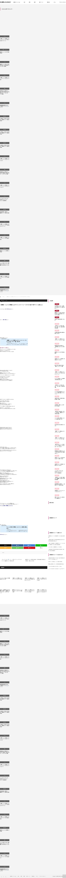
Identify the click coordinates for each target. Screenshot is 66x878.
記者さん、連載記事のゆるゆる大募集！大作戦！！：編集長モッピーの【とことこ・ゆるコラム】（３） (5, 591)
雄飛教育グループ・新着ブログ (56, 532)
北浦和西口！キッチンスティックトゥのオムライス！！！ (60, 491)
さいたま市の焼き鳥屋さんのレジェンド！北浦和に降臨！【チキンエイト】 (60, 392)
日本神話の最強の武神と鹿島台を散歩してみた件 (60, 333)
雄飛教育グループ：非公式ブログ (56, 554)
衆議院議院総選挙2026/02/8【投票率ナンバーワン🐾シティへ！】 (4, 106)
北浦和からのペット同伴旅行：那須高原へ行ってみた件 (60, 359)
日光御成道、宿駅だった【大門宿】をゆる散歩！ (59, 405)
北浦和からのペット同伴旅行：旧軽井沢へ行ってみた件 (60, 465)
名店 (24, 2)
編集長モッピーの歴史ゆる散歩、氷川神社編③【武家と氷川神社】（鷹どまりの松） (35, 560)
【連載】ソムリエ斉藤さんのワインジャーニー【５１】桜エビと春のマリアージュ (4, 39)
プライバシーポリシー (62, 2)
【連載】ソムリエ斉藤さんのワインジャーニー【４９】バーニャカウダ (4, 159)
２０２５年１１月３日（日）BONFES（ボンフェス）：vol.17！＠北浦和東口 (4, 199)
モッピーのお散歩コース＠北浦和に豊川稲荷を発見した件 (60, 379)
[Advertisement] (33, 19)
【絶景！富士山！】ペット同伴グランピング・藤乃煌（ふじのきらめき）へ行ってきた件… (60, 445)
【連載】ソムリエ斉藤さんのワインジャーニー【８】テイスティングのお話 (42, 579)
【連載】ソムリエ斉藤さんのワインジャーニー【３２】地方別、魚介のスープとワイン (29, 579)
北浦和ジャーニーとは (16, 2)
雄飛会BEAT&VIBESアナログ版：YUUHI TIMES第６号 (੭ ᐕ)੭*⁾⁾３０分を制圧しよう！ (56, 559)
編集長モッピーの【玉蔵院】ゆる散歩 (4, 831)
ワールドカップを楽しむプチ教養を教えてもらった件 (5, 579)
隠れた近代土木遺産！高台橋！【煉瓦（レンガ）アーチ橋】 (59, 366)
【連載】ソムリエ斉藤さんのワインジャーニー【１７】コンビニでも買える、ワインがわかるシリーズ (42, 591)
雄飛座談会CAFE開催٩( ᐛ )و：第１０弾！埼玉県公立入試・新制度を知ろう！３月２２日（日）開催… (4, 672)
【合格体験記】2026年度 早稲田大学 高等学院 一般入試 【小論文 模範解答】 (56, 550)
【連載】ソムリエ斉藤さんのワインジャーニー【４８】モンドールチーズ (4, 186)
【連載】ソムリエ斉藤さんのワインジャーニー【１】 (60, 432)
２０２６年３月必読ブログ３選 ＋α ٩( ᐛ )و (54, 566)
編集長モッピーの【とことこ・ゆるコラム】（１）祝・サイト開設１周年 (17, 591)
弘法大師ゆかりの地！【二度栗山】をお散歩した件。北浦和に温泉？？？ (60, 307)
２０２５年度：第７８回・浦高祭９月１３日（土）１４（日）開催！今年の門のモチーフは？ (4, 264)
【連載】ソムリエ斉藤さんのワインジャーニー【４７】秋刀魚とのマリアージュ (4, 225)
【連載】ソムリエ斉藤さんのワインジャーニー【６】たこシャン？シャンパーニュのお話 (29, 591)
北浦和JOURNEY (5, 2)
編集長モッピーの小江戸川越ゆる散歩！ (60, 353)
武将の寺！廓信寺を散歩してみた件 (60, 320)
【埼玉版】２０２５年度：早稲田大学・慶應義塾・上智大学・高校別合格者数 (60, 478)
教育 (34, 2)
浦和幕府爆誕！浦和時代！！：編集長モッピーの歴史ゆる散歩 (60, 484)
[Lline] (41, 545)
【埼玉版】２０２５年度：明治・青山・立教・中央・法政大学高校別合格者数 (60, 326)
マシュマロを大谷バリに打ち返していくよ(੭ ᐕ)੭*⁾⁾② (56, 568)
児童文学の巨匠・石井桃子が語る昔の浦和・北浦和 (60, 399)
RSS (5, 876)
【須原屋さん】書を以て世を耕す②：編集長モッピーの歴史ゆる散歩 (4, 133)
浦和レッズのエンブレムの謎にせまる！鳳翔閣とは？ (60, 498)
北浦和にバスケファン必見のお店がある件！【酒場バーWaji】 (60, 458)
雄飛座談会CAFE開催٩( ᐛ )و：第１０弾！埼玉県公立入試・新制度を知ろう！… (60, 452)
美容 (29, 2)
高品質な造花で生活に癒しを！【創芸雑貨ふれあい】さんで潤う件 (60, 346)
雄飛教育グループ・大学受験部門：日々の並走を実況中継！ (56, 537)
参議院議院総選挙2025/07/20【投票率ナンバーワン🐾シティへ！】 (4, 290)
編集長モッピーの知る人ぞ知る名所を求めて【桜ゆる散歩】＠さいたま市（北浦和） (4, 65)
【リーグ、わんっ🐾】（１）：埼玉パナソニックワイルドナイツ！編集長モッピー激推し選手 (12, 560)
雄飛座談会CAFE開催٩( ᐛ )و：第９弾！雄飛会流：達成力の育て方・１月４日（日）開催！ (4, 173)
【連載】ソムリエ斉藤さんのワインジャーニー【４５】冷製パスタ (4, 277)
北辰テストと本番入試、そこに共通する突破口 (55, 561)
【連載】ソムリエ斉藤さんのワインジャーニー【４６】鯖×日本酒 (4, 238)
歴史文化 (48, 2)
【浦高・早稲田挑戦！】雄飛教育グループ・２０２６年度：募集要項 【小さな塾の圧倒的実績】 (56, 544)
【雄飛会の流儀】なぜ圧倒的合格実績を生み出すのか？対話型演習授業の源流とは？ (56, 540)
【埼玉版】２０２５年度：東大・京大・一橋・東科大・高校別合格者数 (60, 386)
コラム (55, 2)
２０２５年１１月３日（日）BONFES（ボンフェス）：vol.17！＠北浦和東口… (59, 471)
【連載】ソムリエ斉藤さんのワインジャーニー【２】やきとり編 (60, 438)
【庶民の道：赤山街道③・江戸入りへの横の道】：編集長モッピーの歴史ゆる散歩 (60, 412)
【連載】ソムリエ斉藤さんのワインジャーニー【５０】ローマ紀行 (4, 78)
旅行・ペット (41, 2)
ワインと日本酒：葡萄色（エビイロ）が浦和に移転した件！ (60, 419)
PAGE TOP (64, 876)
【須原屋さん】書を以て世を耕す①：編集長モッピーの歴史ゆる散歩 (4, 146)
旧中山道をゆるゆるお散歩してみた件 (60, 425)
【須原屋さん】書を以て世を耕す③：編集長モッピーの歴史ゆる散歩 (4, 119)
